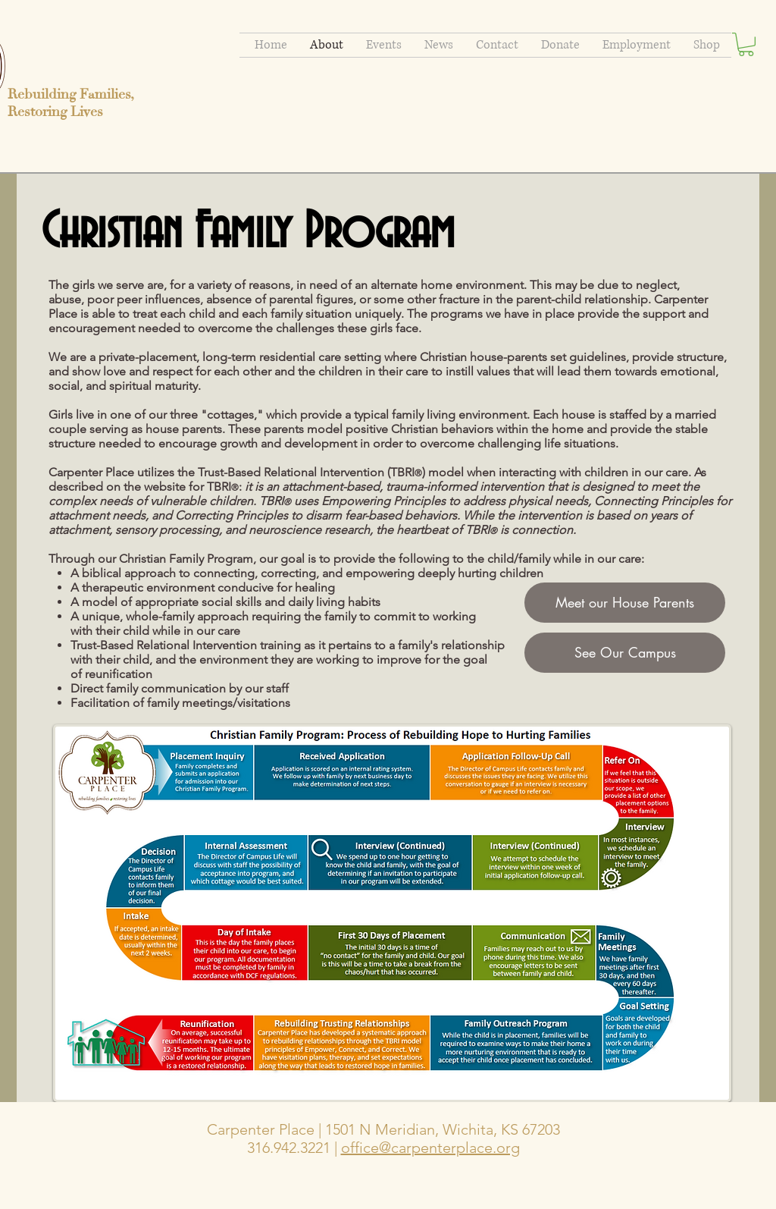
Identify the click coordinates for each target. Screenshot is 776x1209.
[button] (746, 44)
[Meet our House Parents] (624, 603)
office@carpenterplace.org (430, 1147)
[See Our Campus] (624, 653)
